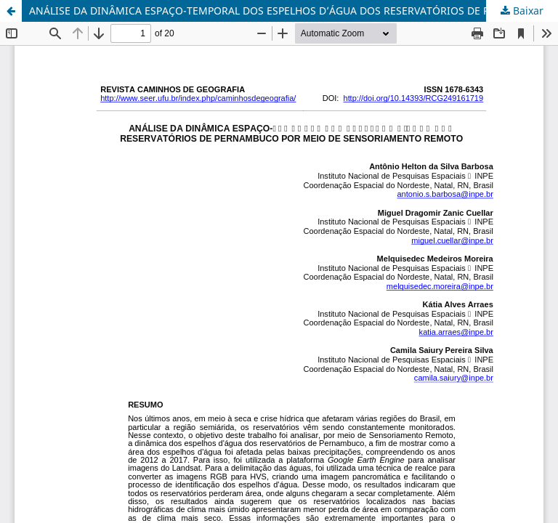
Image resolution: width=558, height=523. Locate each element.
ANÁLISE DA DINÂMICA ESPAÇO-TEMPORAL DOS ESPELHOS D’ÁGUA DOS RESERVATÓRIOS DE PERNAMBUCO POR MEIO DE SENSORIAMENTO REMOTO (293, 10)
